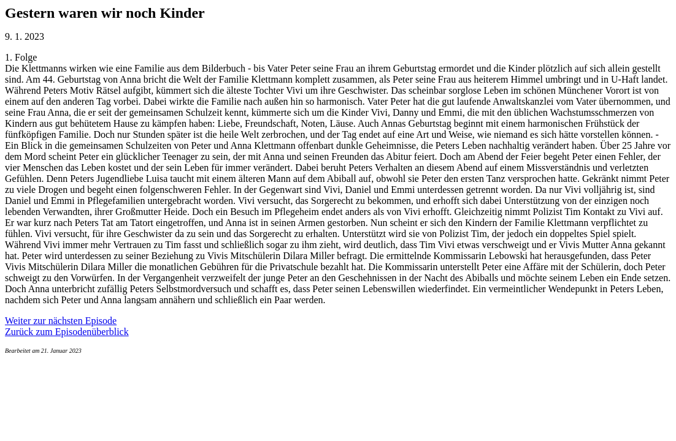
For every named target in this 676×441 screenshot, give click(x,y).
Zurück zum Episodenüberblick (67, 331)
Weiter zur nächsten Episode (61, 320)
